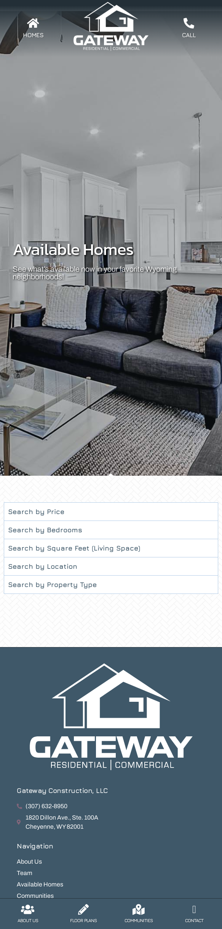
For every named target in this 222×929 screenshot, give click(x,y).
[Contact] (194, 909)
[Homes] (33, 23)
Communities (139, 920)
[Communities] (138, 909)
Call (189, 35)
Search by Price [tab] (36, 512)
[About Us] (27, 909)
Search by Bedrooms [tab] (45, 530)
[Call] (189, 23)
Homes (33, 35)
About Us (28, 920)
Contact (194, 920)
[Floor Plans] (83, 909)
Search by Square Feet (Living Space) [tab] (74, 548)
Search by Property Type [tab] (52, 585)
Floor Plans (83, 920)
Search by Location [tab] (42, 566)
